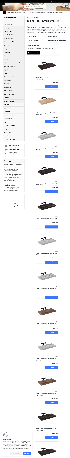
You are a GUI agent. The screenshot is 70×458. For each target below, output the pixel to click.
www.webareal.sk (40, 456)
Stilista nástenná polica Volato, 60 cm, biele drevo (56, 148)
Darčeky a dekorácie (9, 139)
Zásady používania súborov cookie (55, 452)
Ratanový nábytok (9, 101)
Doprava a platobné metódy (14, 12)
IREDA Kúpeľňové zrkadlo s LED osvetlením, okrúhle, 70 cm (18, 202)
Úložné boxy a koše (9, 94)
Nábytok (6, 49)
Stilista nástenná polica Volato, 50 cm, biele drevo (36, 183)
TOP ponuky (7, 129)
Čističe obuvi (7, 80)
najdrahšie (38, 48)
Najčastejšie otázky (40, 12)
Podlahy (6, 73)
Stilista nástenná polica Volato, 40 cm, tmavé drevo (56, 359)
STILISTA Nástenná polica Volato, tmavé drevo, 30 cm (35, 78)
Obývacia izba (8, 31)
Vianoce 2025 (7, 132)
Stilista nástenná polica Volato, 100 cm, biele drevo (56, 289)
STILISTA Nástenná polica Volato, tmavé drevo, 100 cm (56, 394)
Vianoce (6, 45)
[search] (44, 6)
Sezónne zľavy (8, 118)
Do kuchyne (7, 52)
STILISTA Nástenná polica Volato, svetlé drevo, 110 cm (45, 429)
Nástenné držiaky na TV (10, 66)
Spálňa (6, 56)
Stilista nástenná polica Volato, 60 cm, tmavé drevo (56, 113)
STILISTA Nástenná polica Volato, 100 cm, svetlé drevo (35, 324)
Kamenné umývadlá (9, 38)
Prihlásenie (54, 1)
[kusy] (31, 86)
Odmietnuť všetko (16, 453)
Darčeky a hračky (8, 115)
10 (60, 444)
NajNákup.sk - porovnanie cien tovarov (34, 452)
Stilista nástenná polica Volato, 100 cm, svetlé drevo (56, 78)
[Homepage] (4, 12)
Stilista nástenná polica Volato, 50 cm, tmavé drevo (36, 148)
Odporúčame (7, 111)
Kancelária (7, 59)
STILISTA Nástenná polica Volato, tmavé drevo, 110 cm (55, 254)
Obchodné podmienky (28, 12)
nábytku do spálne (40, 27)
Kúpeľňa (6, 70)
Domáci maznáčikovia (10, 77)
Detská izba (7, 83)
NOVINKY (6, 97)
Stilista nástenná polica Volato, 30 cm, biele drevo (36, 113)
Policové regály (8, 90)
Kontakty (61, 12)
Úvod (28, 17)
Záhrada (6, 104)
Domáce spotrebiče (9, 42)
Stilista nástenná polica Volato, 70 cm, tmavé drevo (36, 254)
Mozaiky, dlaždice (8, 28)
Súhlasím (27, 453)
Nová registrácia (63, 1)
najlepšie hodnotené (48, 48)
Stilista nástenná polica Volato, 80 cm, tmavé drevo (56, 218)
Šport (5, 108)
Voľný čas (6, 21)
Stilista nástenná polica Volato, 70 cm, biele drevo (36, 289)
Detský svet (7, 136)
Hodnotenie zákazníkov (52, 12)
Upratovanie (7, 87)
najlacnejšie (31, 48)
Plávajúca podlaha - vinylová (12, 63)
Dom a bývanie (8, 24)
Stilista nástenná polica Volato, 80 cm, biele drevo (36, 218)
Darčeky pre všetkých (9, 125)
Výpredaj (6, 122)
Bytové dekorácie (8, 35)
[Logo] (12, 6)
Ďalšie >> (64, 445)
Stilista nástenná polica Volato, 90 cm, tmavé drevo (56, 324)
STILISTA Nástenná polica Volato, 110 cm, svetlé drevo (35, 394)
